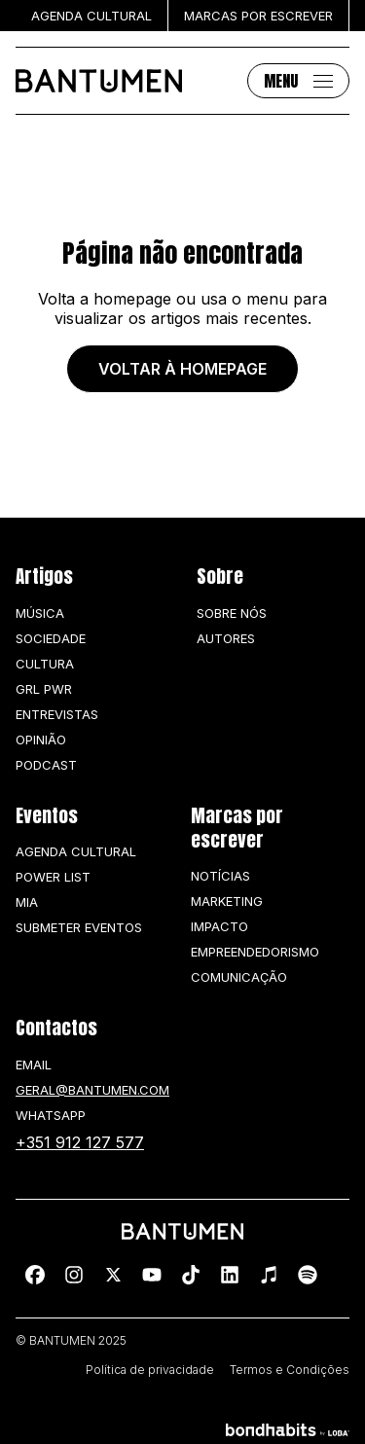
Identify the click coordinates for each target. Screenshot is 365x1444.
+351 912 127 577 (80, 1142)
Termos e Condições (289, 1370)
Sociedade (51, 638)
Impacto (219, 926)
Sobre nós (232, 613)
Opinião (41, 739)
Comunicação (239, 977)
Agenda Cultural (76, 851)
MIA (27, 902)
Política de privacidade (150, 1370)
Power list (53, 876)
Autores (226, 638)
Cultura (45, 663)
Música (40, 613)
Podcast (46, 765)
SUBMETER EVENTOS (79, 927)
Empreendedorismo (255, 951)
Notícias (220, 876)
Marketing (227, 901)
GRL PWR (44, 689)
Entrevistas (57, 714)
